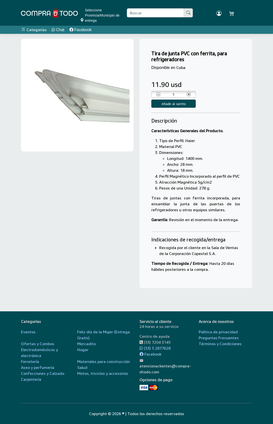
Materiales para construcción (103, 361)
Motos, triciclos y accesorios (102, 373)
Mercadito (86, 343)
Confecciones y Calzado (42, 373)
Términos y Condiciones (220, 343)
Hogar (82, 349)
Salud (82, 367)
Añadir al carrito (173, 104)
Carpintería (31, 379)
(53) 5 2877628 (155, 348)
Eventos (28, 331)
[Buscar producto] (155, 12)
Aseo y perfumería (37, 367)
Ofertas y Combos (37, 343)
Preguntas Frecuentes (219, 337)
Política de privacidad (218, 331)
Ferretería (30, 361)
